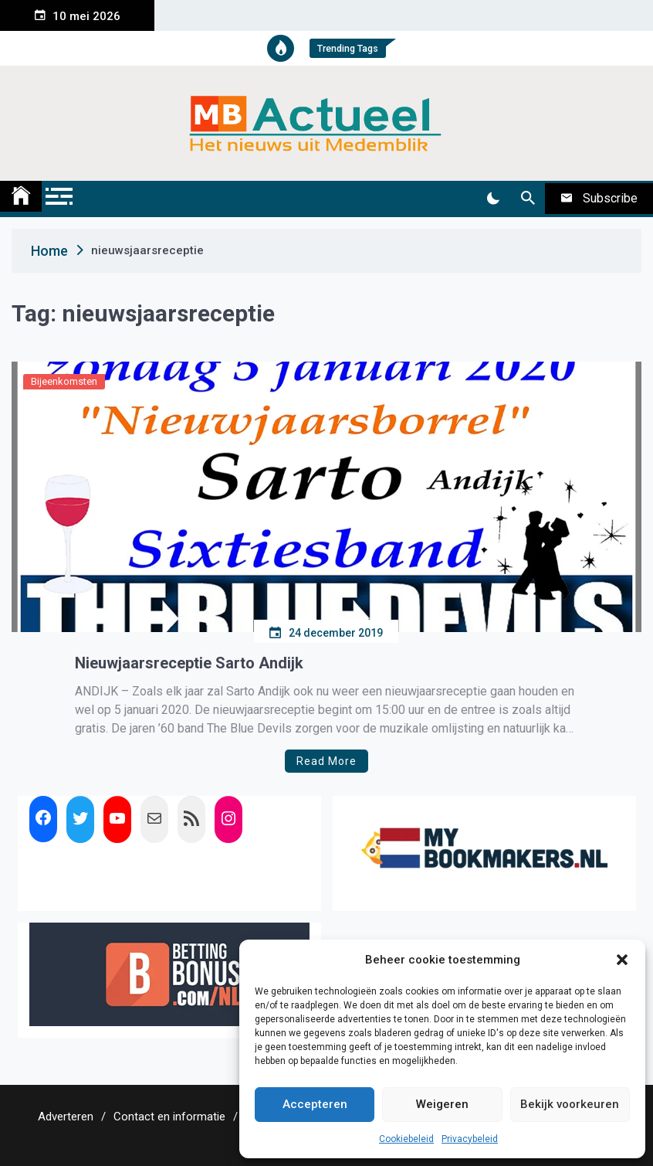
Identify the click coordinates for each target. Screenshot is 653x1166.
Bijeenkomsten (64, 381)
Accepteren (315, 1104)
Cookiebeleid (406, 1139)
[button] (622, 959)
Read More (326, 761)
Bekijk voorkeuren (569, 1104)
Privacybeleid (470, 1139)
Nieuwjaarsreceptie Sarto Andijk (189, 663)
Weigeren (442, 1104)
